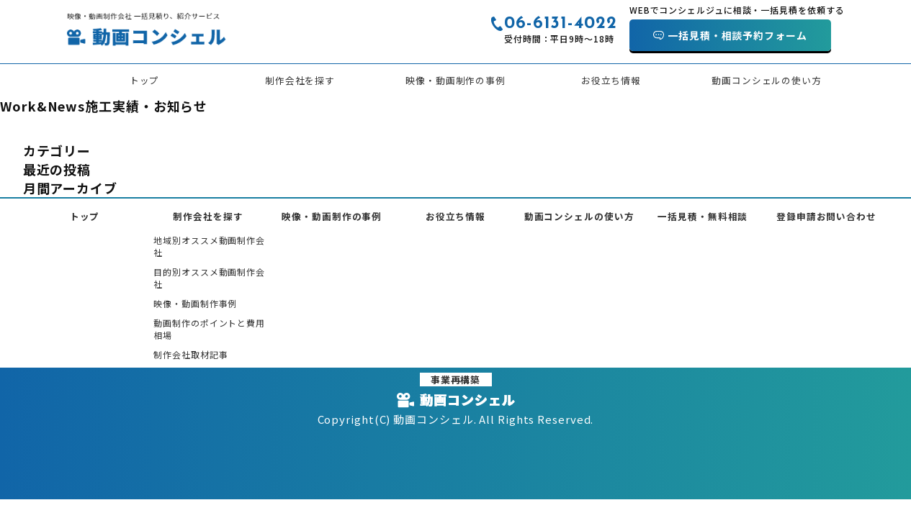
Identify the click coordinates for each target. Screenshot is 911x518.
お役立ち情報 (611, 80)
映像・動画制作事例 (195, 303)
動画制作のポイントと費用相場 (209, 329)
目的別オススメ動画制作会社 (209, 277)
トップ (145, 80)
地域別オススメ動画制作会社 (209, 246)
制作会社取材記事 (190, 354)
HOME (13, 128)
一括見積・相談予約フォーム (737, 35)
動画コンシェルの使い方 (767, 80)
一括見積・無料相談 (703, 216)
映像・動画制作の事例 (455, 80)
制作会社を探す (300, 80)
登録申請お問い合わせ (826, 216)
